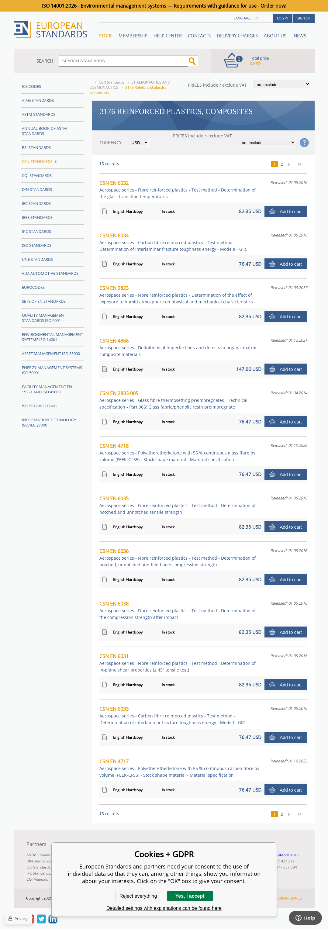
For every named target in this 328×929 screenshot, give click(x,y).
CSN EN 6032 (177, 189)
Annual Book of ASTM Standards (44, 131)
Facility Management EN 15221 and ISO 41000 (47, 389)
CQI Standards (37, 175)
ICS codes (31, 86)
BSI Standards (36, 147)
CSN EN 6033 (172, 715)
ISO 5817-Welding (39, 406)
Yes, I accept (189, 896)
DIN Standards (37, 189)
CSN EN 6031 (177, 663)
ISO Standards (36, 245)
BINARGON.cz (290, 898)
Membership (133, 36)
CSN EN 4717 (179, 768)
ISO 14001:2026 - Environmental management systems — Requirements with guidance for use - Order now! (164, 5)
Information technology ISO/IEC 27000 (49, 422)
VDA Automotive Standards (50, 273)
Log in (282, 18)
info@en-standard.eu (281, 855)
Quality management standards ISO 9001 (44, 318)
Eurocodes (33, 287)
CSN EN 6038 (177, 610)
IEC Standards (36, 203)
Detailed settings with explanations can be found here (164, 908)
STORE (105, 36)
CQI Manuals (37, 879)
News (300, 36)
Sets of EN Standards (44, 301)
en (256, 18)
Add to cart (291, 211)
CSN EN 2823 (176, 295)
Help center (168, 36)
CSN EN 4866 (177, 347)
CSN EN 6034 (173, 242)
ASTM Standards (38, 114)
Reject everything (138, 896)
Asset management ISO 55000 (51, 353)
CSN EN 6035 (177, 505)
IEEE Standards (37, 217)
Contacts (199, 36)
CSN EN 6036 (177, 558)
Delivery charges (237, 36)
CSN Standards (111, 82)
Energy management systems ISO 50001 (52, 370)
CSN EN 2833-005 (173, 400)
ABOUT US (276, 36)
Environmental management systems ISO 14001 (52, 337)
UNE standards (37, 259)
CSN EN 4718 (177, 452)
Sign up (303, 18)
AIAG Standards (38, 100)
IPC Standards (36, 231)
